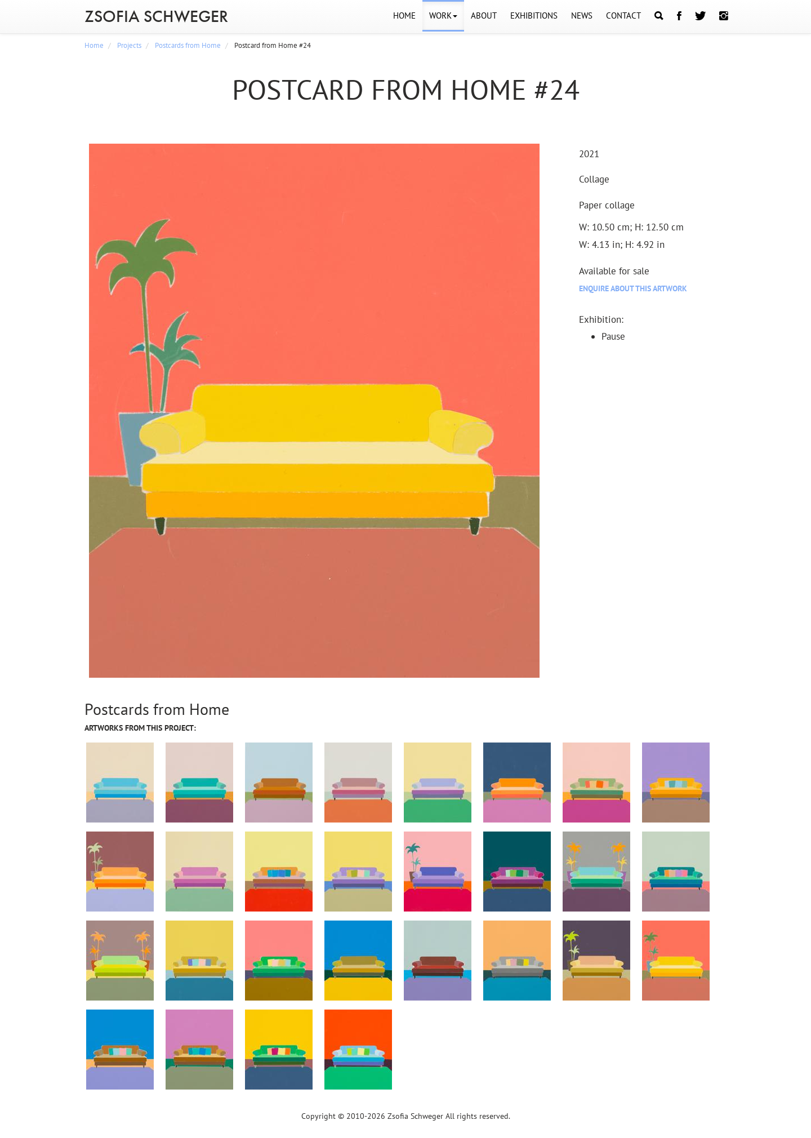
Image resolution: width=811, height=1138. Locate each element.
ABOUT (484, 15)
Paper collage (607, 205)
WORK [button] (443, 15)
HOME (404, 15)
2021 (589, 154)
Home (94, 45)
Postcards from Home (188, 45)
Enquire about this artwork (633, 288)
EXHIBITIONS (534, 15)
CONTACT (623, 15)
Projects (129, 45)
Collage (594, 179)
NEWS (581, 15)
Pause (613, 336)
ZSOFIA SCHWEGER (156, 16)
